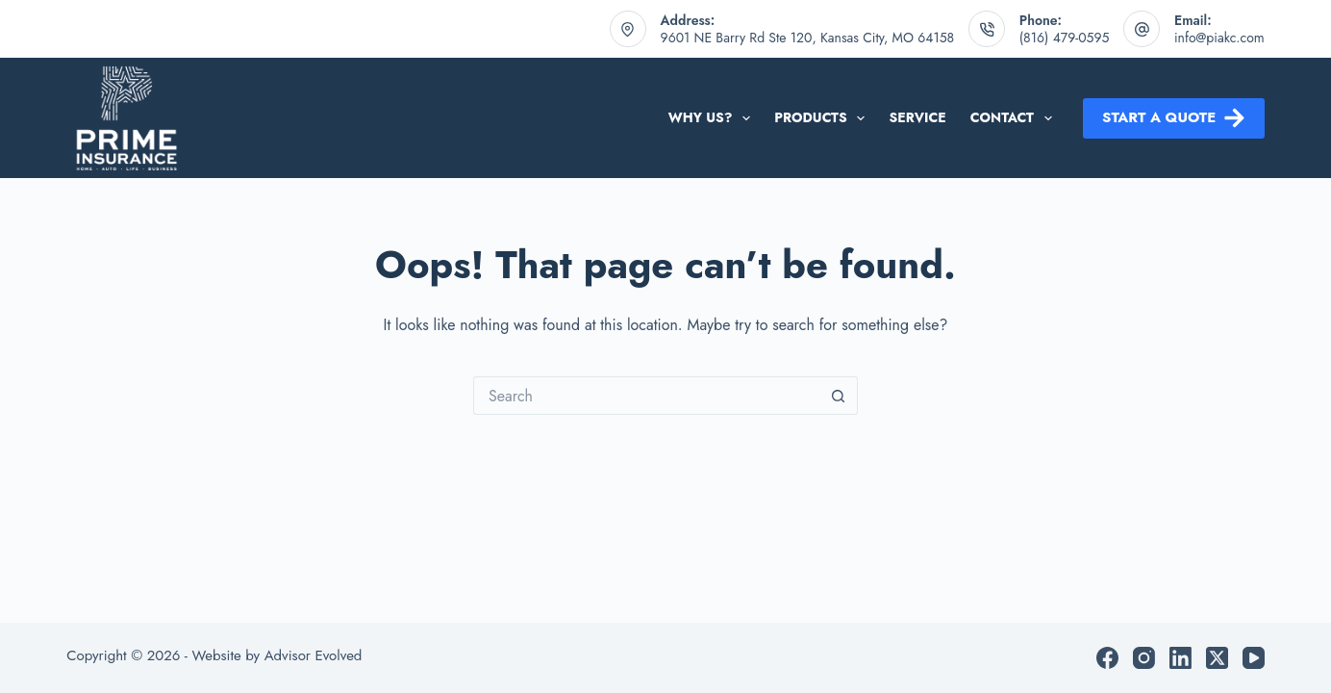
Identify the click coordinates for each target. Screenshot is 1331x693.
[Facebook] (1107, 658)
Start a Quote (1173, 118)
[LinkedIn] (1180, 658)
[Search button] (838, 395)
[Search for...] (646, 395)
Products (823, 118)
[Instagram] (1144, 658)
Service (917, 117)
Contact (1015, 118)
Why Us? (713, 118)
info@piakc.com (1219, 37)
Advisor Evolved (313, 655)
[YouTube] (1254, 658)
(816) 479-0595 (1064, 37)
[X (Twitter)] (1217, 658)
